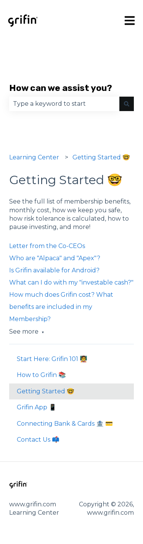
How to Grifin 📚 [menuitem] (41, 375)
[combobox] (64, 104)
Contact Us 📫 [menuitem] (38, 439)
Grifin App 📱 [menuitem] (36, 407)
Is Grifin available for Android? (54, 270)
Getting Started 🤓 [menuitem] (45, 391)
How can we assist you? (60, 88)
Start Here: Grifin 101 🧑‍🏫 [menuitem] (52, 359)
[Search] (126, 104)
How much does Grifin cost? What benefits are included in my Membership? (61, 307)
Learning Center (34, 157)
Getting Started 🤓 (101, 157)
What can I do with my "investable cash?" (71, 282)
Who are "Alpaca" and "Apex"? (54, 258)
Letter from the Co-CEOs (47, 246)
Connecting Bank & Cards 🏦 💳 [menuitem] (65, 423)
